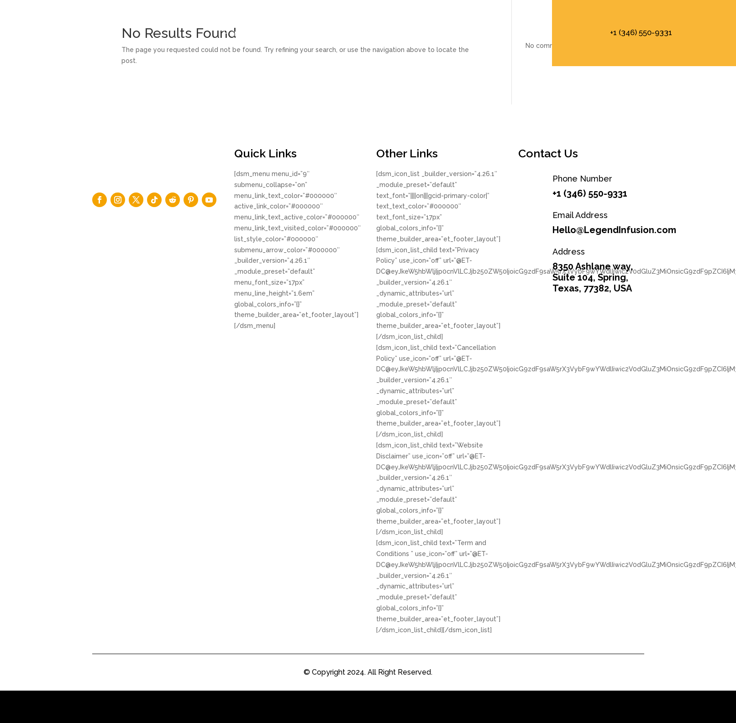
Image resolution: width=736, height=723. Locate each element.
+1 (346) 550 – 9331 (494, 33)
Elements (355, 33)
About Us (292, 33)
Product (415, 33)
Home (235, 33)
